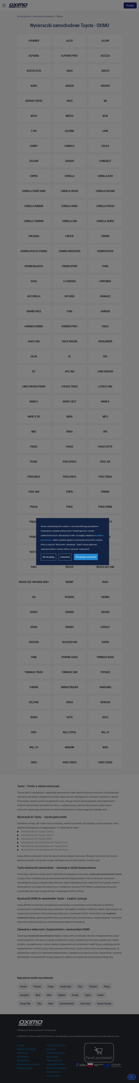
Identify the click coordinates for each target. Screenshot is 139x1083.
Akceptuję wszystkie (86, 557)
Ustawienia (65, 557)
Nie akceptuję (48, 557)
